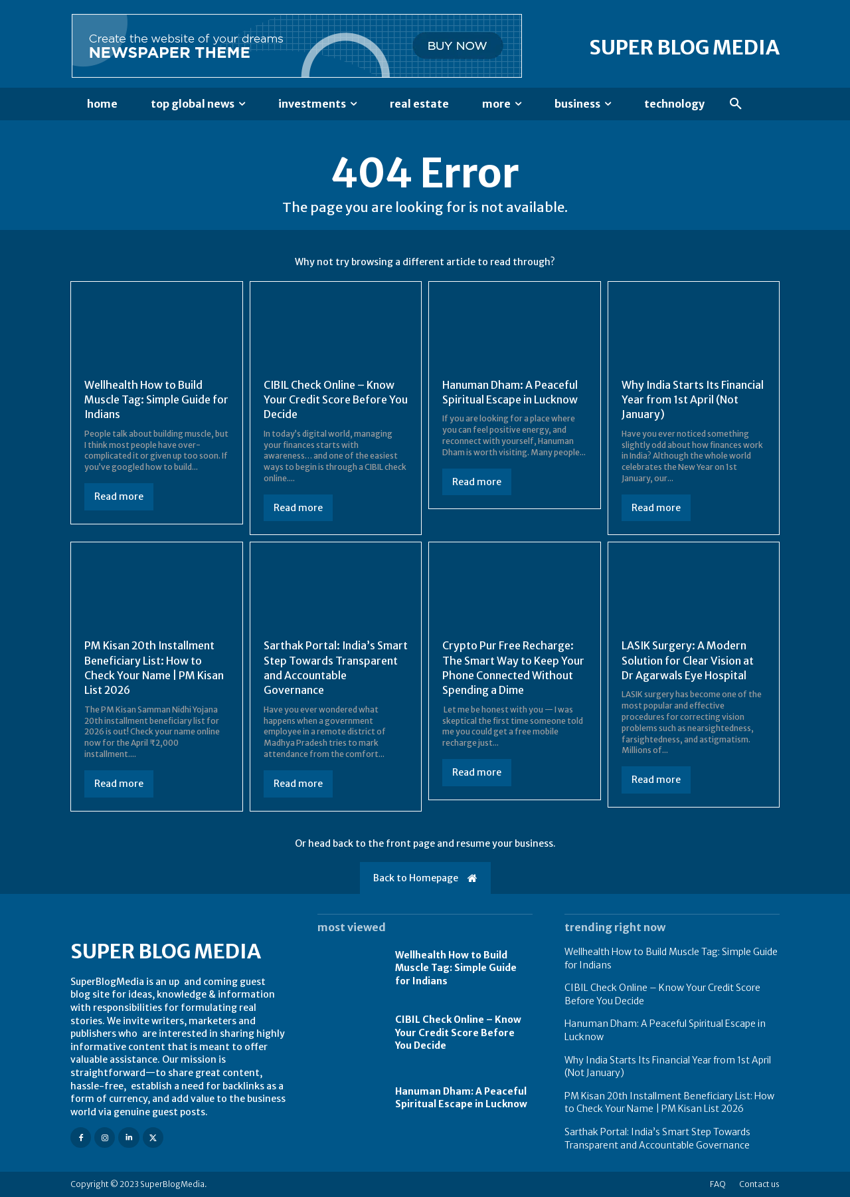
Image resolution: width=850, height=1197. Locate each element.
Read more (118, 496)
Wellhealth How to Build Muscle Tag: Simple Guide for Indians (147, 399)
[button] (735, 104)
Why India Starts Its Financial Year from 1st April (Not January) (693, 399)
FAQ (718, 1184)
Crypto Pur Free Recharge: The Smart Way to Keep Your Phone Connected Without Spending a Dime (513, 668)
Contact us (759, 1184)
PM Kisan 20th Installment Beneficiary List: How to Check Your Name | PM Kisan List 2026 (154, 668)
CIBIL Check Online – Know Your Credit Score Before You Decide (330, 399)
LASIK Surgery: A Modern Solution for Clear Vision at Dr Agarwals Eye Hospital (688, 660)
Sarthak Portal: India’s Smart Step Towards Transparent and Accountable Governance (326, 668)
